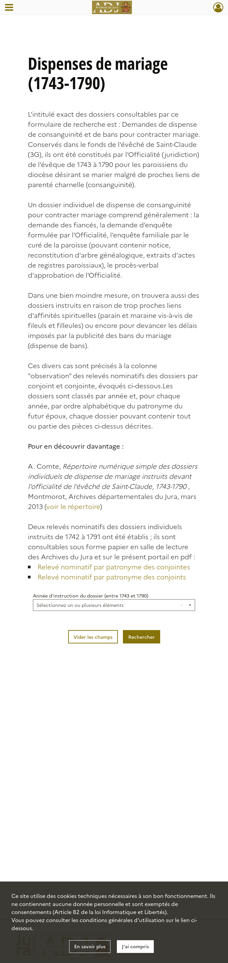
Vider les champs (93, 636)
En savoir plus (89, 946)
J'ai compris (135, 946)
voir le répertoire (73, 506)
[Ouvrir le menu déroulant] (9, 8)
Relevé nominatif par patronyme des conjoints (112, 576)
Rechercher (141, 636)
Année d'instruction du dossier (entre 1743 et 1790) (90, 595)
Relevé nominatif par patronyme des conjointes (114, 566)
